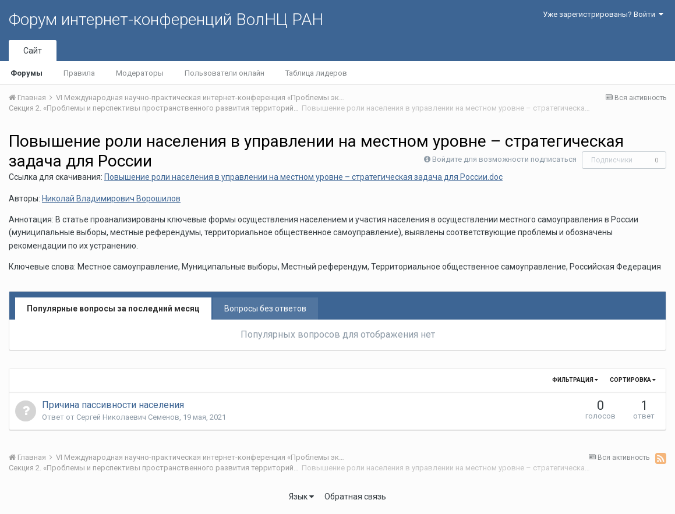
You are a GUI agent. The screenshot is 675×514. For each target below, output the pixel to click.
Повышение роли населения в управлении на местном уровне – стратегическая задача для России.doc (303, 177)
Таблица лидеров (316, 73)
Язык (301, 496)
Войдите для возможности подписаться (504, 159)
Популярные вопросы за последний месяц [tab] (113, 308)
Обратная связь (355, 496)
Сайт (32, 50)
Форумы (26, 73)
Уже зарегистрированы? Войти (603, 14)
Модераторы (140, 73)
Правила (79, 73)
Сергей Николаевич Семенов (127, 417)
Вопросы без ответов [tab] (265, 308)
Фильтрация (575, 380)
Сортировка (633, 380)
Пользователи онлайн (224, 73)
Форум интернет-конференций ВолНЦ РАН (166, 19)
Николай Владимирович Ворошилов (111, 198)
